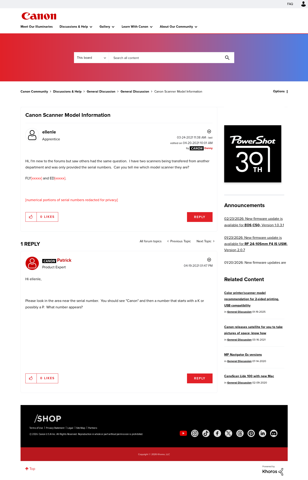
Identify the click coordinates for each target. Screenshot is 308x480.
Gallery (105, 26)
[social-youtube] (183, 433)
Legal (70, 428)
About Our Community (176, 26)
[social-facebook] (217, 433)
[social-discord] (273, 433)
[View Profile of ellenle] (49, 131)
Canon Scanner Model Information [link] (178, 91)
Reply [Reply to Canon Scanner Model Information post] (199, 217)
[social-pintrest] (251, 433)
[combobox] (171, 57)
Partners (92, 428)
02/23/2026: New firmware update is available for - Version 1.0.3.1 (254, 221)
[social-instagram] (194, 433)
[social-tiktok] (206, 433)
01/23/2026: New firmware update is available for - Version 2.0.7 (256, 244)
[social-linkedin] (262, 433)
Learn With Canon (135, 26)
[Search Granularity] (91, 57)
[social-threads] (240, 433)
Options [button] (279, 91)
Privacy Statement (55, 428)
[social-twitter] (228, 433)
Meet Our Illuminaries (37, 26)
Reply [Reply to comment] (199, 378)
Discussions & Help (74, 26)
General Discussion (101, 91)
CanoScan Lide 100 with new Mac (249, 376)
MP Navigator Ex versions (243, 354)
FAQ (290, 4)
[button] (31, 216)
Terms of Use (36, 428)
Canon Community (39, 16)
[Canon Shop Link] (45, 418)
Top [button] (32, 468)
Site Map (80, 428)
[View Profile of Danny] (208, 148)
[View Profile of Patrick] (64, 260)
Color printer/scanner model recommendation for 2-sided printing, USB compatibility (251, 299)
